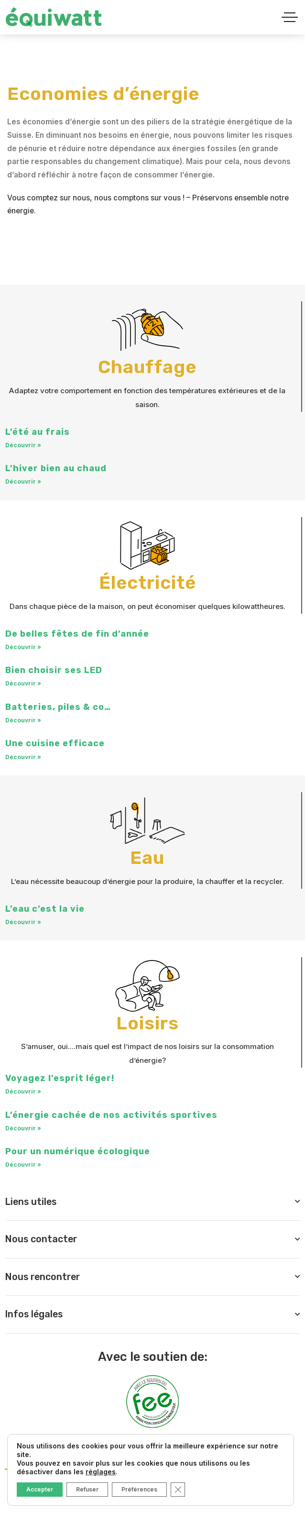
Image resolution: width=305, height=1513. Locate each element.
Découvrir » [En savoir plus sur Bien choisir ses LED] (23, 684)
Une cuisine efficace (55, 744)
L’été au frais (37, 432)
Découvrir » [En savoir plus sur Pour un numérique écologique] (23, 1167)
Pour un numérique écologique (77, 1153)
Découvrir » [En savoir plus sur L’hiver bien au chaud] (23, 482)
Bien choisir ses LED (53, 671)
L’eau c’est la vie (45, 910)
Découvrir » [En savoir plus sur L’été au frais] (23, 445)
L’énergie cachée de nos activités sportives (111, 1117)
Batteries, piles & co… (58, 708)
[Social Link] (40, 1498)
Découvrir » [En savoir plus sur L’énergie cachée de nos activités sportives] (23, 1130)
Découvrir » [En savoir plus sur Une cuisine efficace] (23, 758)
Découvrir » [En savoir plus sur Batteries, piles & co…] (23, 721)
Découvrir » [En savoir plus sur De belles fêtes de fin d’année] (23, 648)
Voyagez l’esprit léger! (59, 1080)
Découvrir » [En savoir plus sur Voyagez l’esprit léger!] (23, 1093)
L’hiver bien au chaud (56, 469)
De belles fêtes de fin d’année (77, 634)
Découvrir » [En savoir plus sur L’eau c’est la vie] (23, 923)
